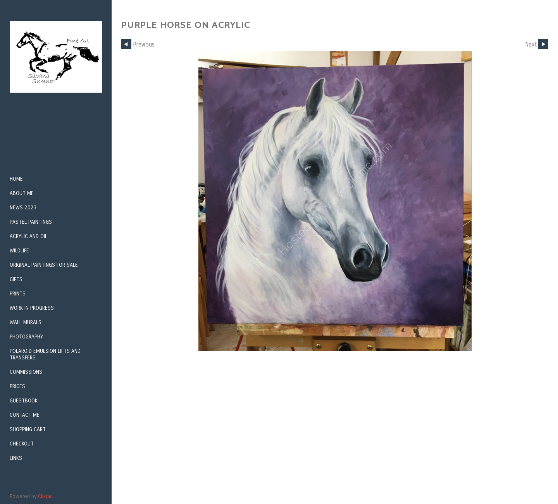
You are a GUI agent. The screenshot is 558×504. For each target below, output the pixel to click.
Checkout (22, 443)
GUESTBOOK (24, 400)
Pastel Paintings (31, 222)
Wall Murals (25, 322)
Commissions (26, 372)
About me (22, 193)
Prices (17, 386)
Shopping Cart (28, 429)
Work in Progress (32, 308)
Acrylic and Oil (28, 236)
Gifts (16, 279)
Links (16, 458)
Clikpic (45, 496)
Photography (26, 336)
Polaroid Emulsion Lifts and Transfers (45, 354)
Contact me (25, 415)
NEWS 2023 (23, 207)
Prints (18, 293)
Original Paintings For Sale (44, 265)
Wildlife (19, 250)
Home (16, 179)
